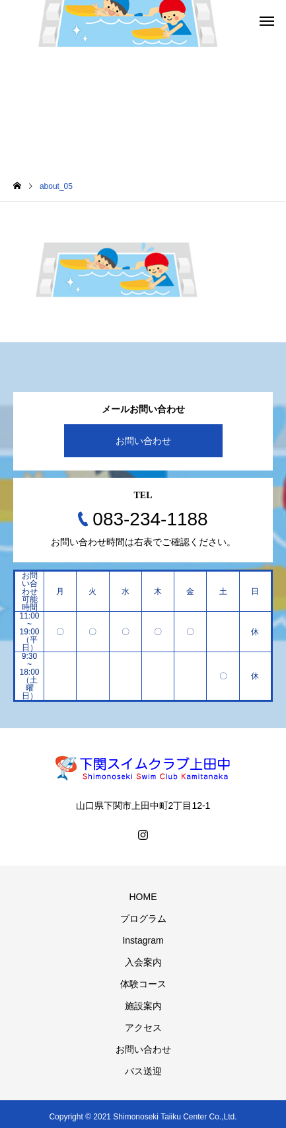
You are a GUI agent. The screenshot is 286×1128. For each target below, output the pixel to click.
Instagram (142, 940)
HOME (143, 896)
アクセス (143, 1027)
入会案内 (143, 962)
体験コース (143, 984)
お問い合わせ (143, 440)
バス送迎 (143, 1071)
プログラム (143, 918)
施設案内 (143, 1005)
